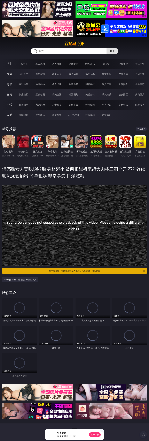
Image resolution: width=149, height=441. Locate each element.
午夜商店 (40, 115)
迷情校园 (90, 104)
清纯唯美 (106, 94)
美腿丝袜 (90, 94)
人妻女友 (56, 104)
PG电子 (23, 63)
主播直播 (123, 74)
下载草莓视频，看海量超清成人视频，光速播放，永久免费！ (96, 271)
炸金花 (106, 63)
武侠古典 (73, 104)
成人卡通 (56, 84)
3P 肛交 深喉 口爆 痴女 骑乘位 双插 (20, 279)
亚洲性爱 (23, 84)
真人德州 (40, 63)
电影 (9, 84)
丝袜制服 (106, 74)
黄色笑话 (123, 104)
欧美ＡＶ (56, 74)
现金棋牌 (123, 63)
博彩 (9, 64)
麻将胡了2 (90, 63)
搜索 (112, 51)
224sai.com (74, 44)
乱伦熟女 (123, 84)
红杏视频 (90, 115)
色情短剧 (106, 115)
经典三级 (106, 84)
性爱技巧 (139, 104)
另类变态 (139, 84)
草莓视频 (56, 115)
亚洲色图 (40, 94)
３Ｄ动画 (73, 74)
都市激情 (23, 104)
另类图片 (139, 94)
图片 (9, 94)
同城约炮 (23, 115)
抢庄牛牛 (139, 63)
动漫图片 (73, 94)
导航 (9, 115)
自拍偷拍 (40, 74)
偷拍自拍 (40, 84)
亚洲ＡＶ (23, 74)
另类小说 (106, 104)
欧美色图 (56, 94)
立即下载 (95, 434)
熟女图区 (123, 94)
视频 (9, 74)
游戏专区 (73, 63)
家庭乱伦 (40, 104)
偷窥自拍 (23, 94)
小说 (9, 105)
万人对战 (56, 63)
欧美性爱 (73, 84)
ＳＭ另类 (139, 74)
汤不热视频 (73, 115)
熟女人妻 (90, 74)
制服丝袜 (90, 84)
